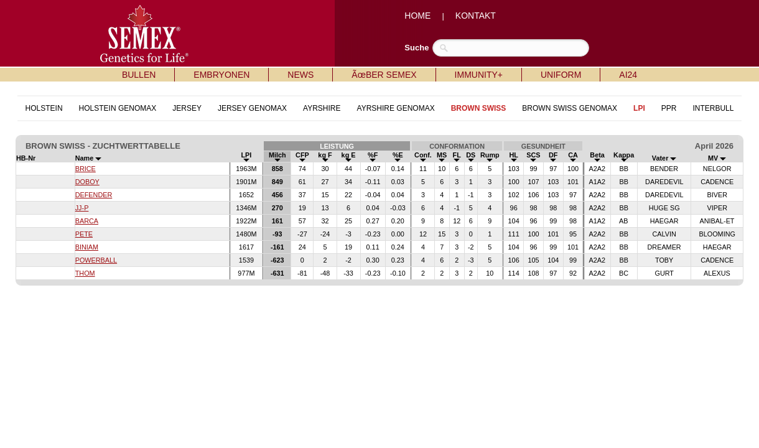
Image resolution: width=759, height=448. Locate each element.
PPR (669, 108)
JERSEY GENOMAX (252, 108)
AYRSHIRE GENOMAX (396, 108)
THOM (85, 273)
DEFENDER (94, 194)
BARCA (86, 221)
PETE (84, 234)
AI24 (628, 75)
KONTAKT (475, 16)
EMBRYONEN (221, 75)
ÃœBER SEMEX (384, 75)
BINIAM (86, 247)
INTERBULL (712, 108)
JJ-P (82, 208)
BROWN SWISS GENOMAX (569, 108)
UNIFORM (561, 75)
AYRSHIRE (321, 108)
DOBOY (87, 181)
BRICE (85, 168)
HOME (417, 16)
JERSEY (187, 108)
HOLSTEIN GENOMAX (118, 108)
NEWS (300, 75)
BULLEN (139, 75)
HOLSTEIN (44, 108)
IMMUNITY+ (479, 75)
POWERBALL (96, 260)
